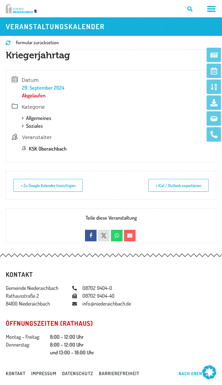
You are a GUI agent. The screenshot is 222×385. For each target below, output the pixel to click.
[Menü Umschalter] (211, 9)
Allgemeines (36, 118)
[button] (209, 372)
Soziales (32, 126)
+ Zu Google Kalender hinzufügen (50, 185)
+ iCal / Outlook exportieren (177, 185)
